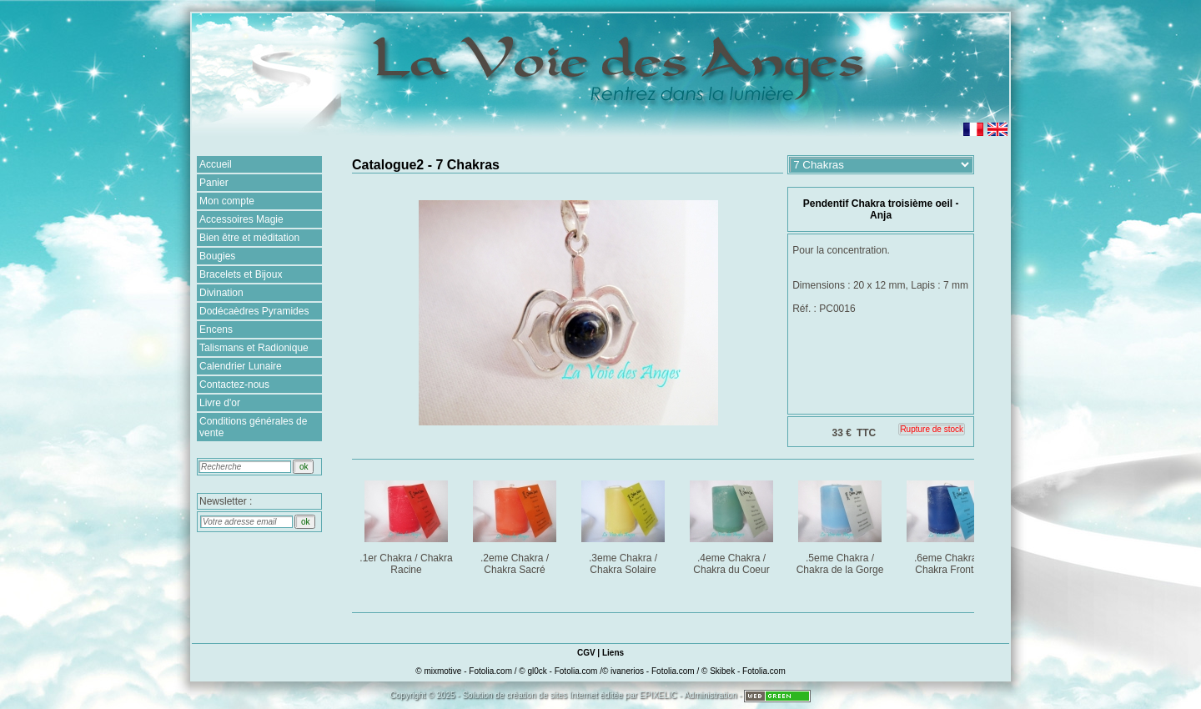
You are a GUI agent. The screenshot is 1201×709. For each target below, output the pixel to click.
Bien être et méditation (249, 238)
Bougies (217, 256)
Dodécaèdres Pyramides (254, 311)
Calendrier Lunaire (240, 366)
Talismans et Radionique (254, 348)
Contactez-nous (234, 384)
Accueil (215, 164)
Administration (710, 695)
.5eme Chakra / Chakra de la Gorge (841, 524)
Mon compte (226, 201)
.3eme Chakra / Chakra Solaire (624, 524)
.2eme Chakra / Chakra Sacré (516, 524)
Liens (613, 652)
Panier (214, 183)
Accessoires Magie (241, 219)
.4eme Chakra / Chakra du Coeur (732, 524)
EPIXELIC (658, 695)
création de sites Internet (552, 695)
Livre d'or (219, 403)
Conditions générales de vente (253, 427)
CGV (586, 652)
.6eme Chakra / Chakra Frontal (949, 524)
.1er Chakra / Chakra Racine (407, 524)
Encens (216, 329)
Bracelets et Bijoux (240, 274)
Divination (221, 293)
